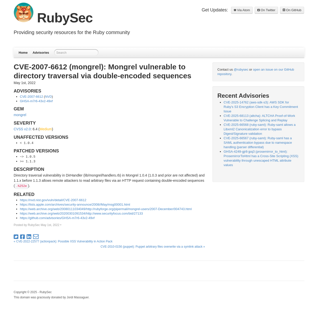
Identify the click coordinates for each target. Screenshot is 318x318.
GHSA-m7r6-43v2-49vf (36, 101)
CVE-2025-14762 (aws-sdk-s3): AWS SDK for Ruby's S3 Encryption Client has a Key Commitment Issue (261, 106)
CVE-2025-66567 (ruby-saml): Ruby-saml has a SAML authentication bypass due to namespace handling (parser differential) (258, 142)
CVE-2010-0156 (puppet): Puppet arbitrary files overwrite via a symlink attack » (153, 246)
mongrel (20, 115)
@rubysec (241, 69)
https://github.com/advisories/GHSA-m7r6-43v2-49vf (57, 218)
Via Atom (242, 10)
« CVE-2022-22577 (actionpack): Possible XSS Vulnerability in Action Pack (63, 241)
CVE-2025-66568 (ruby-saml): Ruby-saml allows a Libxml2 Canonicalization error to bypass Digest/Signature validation (260, 129)
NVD (48, 96)
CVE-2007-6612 (31, 96)
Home (23, 52)
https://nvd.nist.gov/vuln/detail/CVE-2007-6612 (53, 200)
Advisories (41, 52)
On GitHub (292, 10)
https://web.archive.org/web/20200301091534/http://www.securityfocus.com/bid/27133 (81, 213)
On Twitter (266, 10)
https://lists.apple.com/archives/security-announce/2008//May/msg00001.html (75, 204)
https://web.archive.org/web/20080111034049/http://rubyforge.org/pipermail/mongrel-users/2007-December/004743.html (106, 209)
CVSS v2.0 (22, 129)
